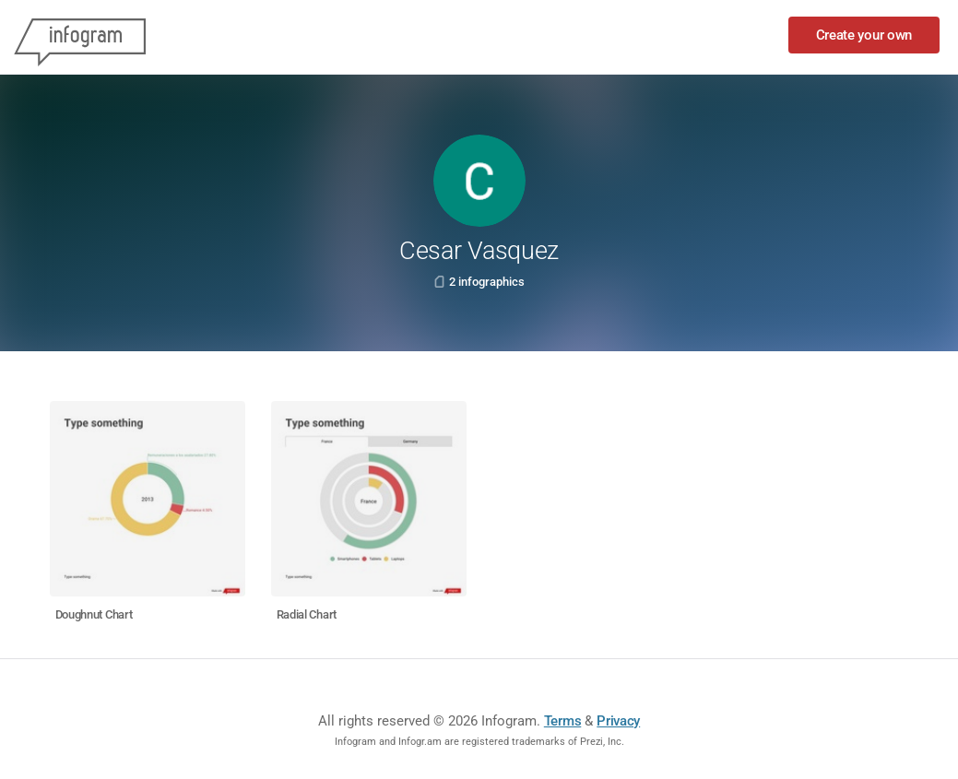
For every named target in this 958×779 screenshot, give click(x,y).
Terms (563, 721)
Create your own (864, 35)
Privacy (618, 721)
